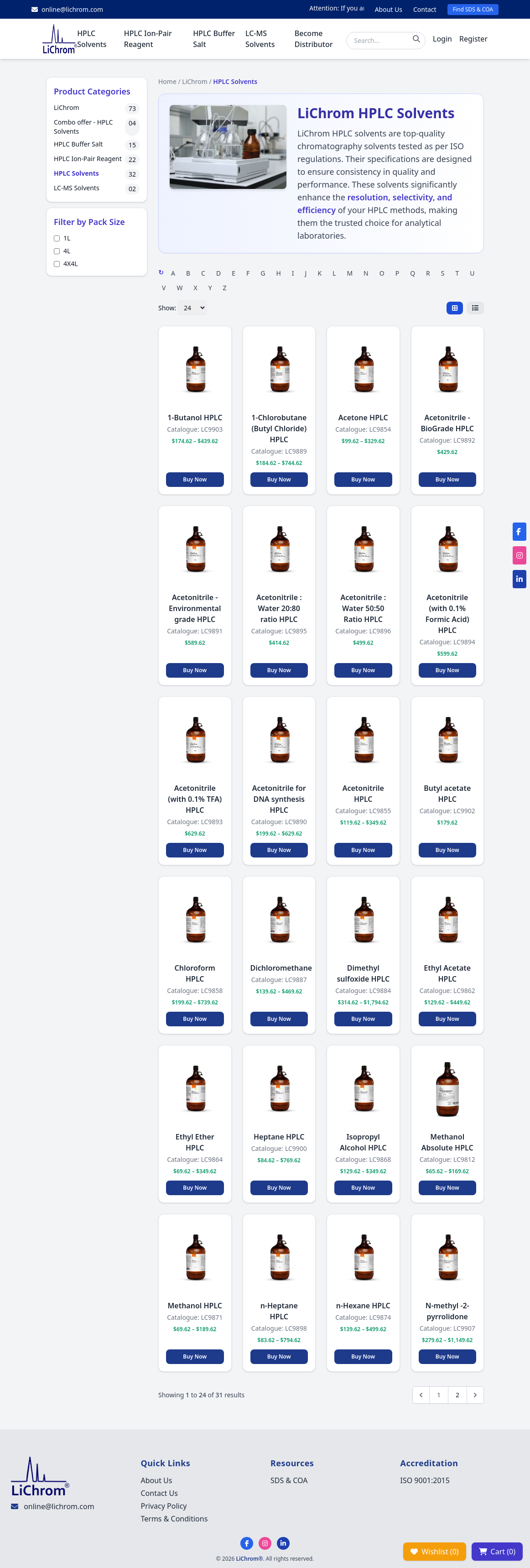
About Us (388, 9)
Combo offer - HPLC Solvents (83, 127)
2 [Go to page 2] (457, 1394)
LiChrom (66, 107)
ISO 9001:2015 (425, 1480)
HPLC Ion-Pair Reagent (148, 38)
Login (442, 39)
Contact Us (159, 1493)
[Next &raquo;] (475, 1395)
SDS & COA (288, 1480)
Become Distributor (314, 38)
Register (473, 39)
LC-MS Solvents (260, 38)
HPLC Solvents (91, 38)
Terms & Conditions (174, 1519)
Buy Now (195, 479)
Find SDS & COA (473, 9)
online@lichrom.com (59, 1506)
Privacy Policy (164, 1506)
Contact (424, 9)
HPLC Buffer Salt (214, 38)
